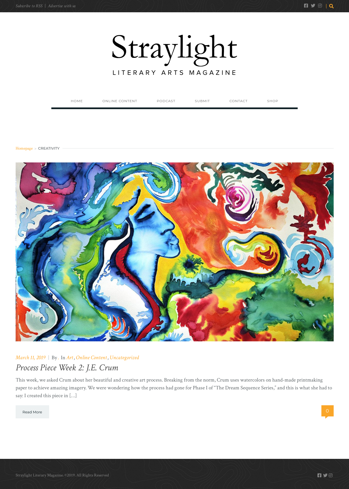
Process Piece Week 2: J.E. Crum (67, 368)
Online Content (91, 357)
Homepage (24, 148)
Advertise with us (61, 6)
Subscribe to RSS (29, 6)
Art (69, 357)
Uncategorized (124, 357)
